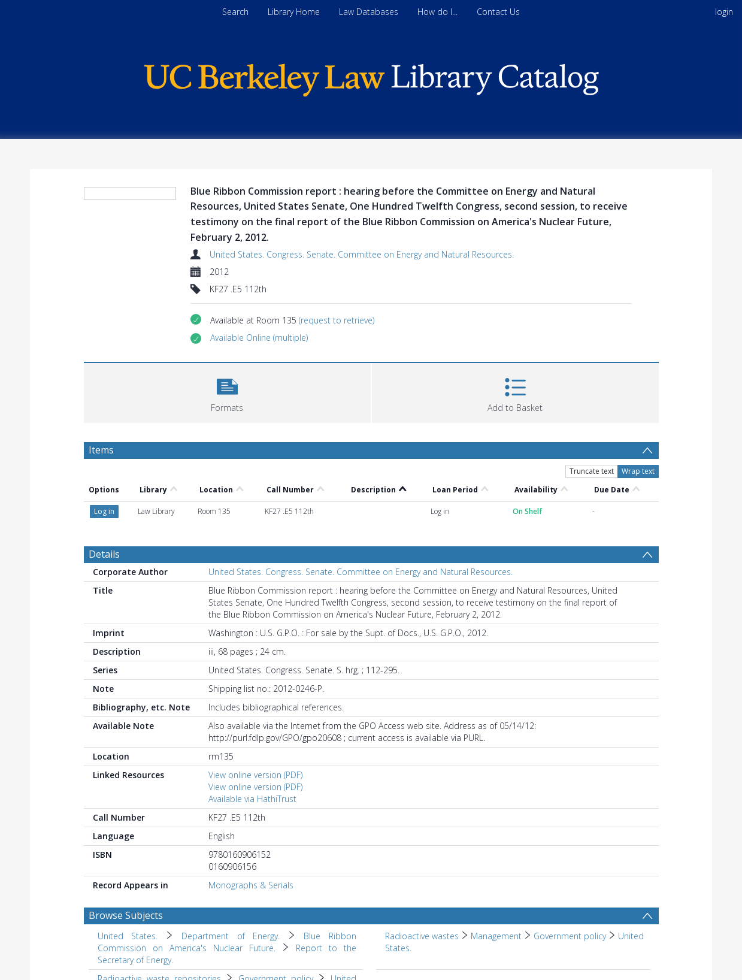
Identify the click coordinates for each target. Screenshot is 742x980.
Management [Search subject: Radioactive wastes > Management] (496, 936)
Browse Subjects (126, 915)
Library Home (294, 11)
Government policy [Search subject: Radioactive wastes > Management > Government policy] (570, 936)
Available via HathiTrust (252, 798)
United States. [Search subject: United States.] (128, 936)
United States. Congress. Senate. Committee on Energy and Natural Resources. (362, 254)
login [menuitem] (724, 11)
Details (104, 554)
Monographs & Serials (250, 885)
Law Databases (368, 11)
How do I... (437, 11)
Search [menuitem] (235, 11)
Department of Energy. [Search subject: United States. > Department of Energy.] (230, 936)
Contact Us (498, 11)
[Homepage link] (371, 77)
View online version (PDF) (255, 775)
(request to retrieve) (336, 320)
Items (101, 449)
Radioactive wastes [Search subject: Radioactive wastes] (422, 936)
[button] (259, 338)
